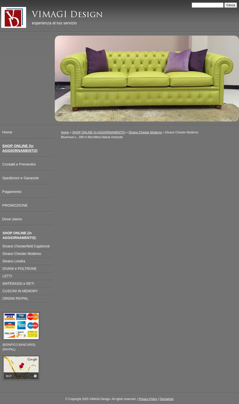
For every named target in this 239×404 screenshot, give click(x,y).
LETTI (7, 276)
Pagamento (11, 191)
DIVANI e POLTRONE (19, 269)
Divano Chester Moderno (145, 132)
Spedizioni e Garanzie (20, 178)
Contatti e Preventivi (19, 164)
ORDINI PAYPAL (15, 298)
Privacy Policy (148, 399)
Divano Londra (13, 261)
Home (65, 132)
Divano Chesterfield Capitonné (26, 246)
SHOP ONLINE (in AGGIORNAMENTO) (98, 132)
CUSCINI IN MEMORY (20, 291)
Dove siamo (12, 219)
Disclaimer (167, 399)
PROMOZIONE (15, 205)
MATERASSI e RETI (18, 284)
